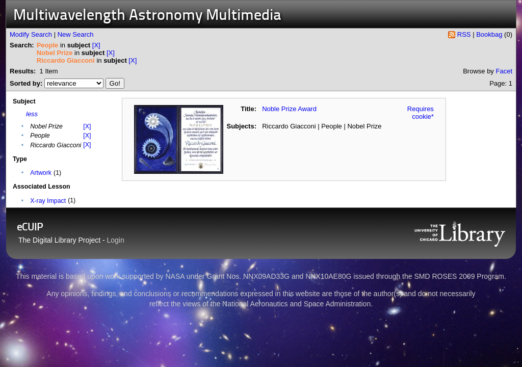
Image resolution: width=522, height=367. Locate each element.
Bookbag (489, 34)
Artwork (40, 172)
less (32, 114)
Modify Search (31, 34)
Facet (503, 71)
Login (115, 240)
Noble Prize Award (289, 109)
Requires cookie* (420, 112)
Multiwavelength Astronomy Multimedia (147, 16)
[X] (96, 45)
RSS (464, 34)
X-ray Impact (48, 200)
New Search (76, 34)
